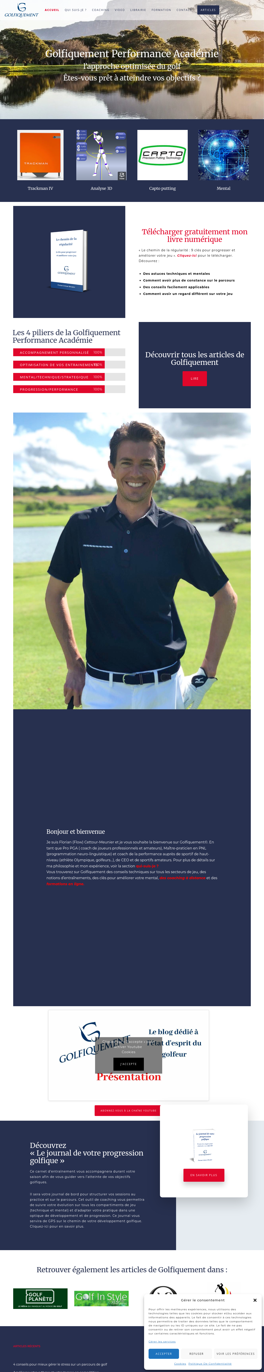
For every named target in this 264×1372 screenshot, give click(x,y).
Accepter (164, 1354)
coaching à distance (186, 878)
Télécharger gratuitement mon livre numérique (195, 235)
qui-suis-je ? (147, 866)
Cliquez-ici (187, 256)
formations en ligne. (65, 884)
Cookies (180, 1363)
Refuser (196, 1354)
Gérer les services (162, 1341)
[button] (255, 1300)
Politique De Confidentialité (210, 1363)
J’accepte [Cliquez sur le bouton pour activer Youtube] (128, 1064)
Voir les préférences (236, 1354)
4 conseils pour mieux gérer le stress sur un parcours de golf (60, 1364)
